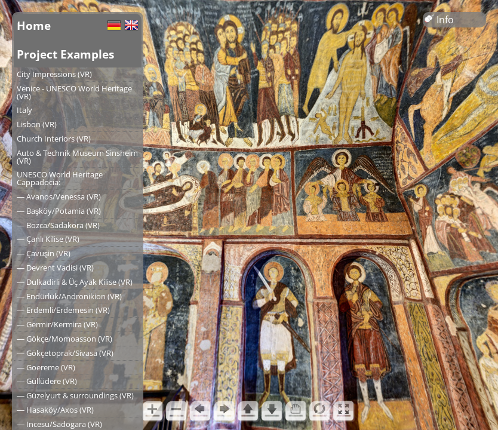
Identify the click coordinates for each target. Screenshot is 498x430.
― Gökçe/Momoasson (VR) (64, 338)
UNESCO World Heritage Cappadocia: (60, 178)
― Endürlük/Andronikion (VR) (69, 296)
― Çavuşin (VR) (43, 253)
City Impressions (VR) (54, 74)
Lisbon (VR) (37, 124)
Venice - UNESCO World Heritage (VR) (74, 92)
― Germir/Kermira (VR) (57, 324)
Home (34, 25)
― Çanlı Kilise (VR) (48, 239)
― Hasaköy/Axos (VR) (55, 409)
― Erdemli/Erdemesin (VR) (63, 310)
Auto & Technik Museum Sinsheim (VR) (77, 157)
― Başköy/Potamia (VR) (59, 210)
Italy (24, 110)
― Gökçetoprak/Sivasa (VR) (65, 353)
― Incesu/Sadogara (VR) (59, 424)
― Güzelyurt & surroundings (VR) (75, 395)
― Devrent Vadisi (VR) (55, 267)
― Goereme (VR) (46, 367)
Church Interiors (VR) (54, 138)
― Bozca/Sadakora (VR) (58, 225)
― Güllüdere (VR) (47, 381)
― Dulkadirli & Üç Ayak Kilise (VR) (75, 282)
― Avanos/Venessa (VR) (59, 196)
